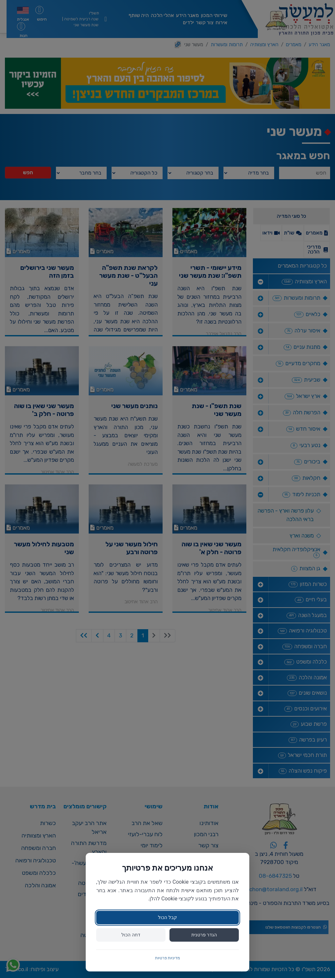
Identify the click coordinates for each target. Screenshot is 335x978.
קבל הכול (167, 917)
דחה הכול (130, 934)
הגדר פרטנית (204, 934)
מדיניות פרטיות (167, 958)
